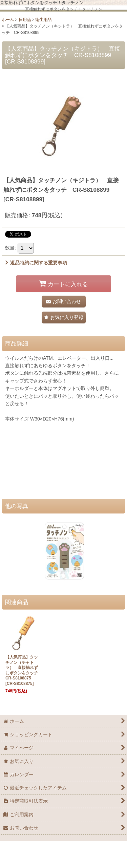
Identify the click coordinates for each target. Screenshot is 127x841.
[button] (64, 317)
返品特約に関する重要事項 (36, 262)
